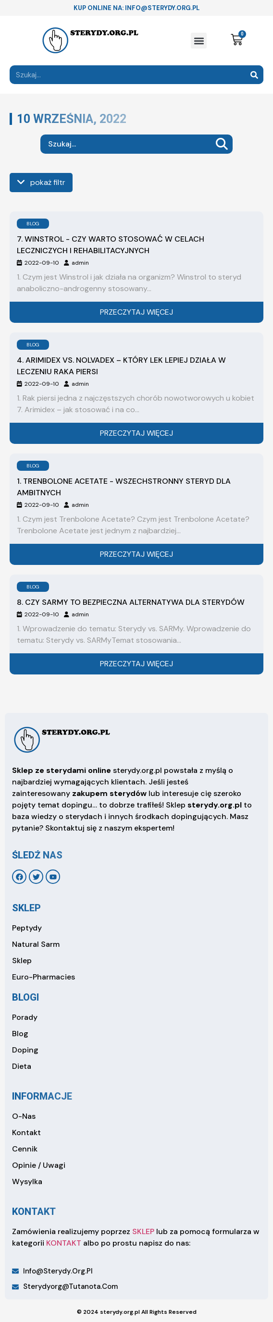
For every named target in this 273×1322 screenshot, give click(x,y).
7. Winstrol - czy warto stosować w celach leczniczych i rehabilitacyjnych (110, 245)
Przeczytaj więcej (136, 312)
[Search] (254, 74)
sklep (26, 908)
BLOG (32, 223)
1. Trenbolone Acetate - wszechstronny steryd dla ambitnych (124, 487)
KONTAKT (63, 1243)
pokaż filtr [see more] (41, 182)
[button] (199, 41)
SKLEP (143, 1231)
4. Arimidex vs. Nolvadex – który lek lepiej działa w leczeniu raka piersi (121, 366)
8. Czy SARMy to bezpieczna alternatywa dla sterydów (131, 602)
